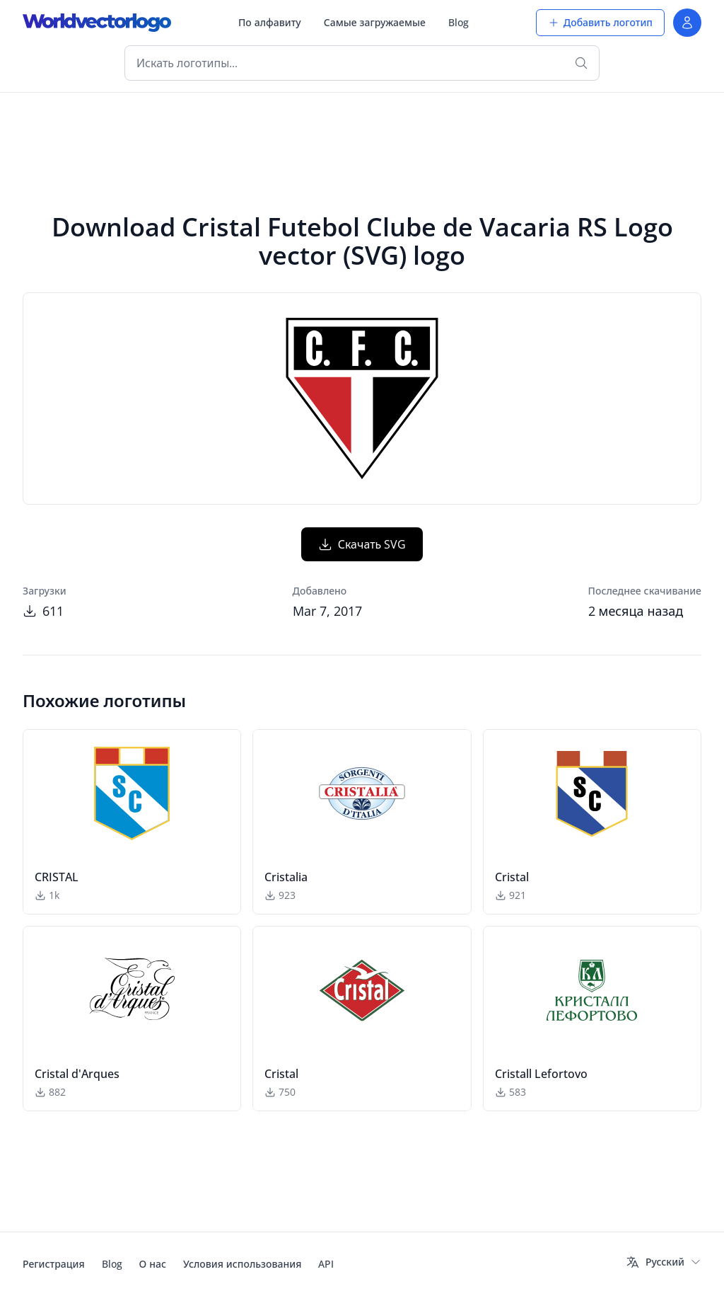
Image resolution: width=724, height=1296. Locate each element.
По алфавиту (269, 22)
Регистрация (54, 1264)
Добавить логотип (600, 22)
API (326, 1264)
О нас (152, 1264)
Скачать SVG (362, 544)
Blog (458, 22)
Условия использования (242, 1264)
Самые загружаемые (375, 22)
